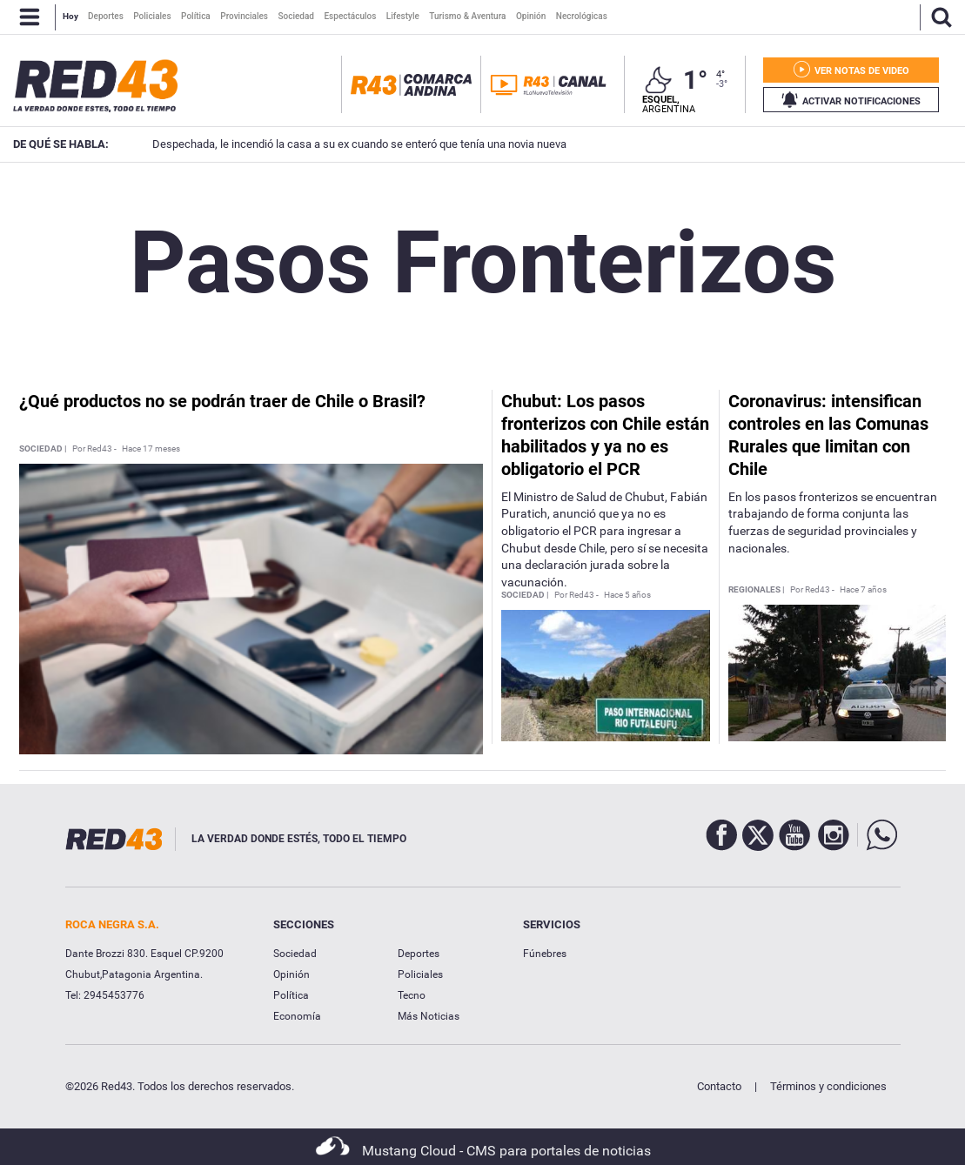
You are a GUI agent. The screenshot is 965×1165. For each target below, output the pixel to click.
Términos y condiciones (828, 1086)
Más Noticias (428, 1016)
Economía (297, 1016)
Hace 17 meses (151, 449)
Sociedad (295, 953)
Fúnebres (544, 953)
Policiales (420, 974)
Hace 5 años (627, 595)
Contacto (719, 1086)
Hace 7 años (863, 590)
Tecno (412, 995)
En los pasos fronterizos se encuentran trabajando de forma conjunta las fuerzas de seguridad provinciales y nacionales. (832, 522)
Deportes (418, 953)
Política (291, 995)
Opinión (291, 974)
